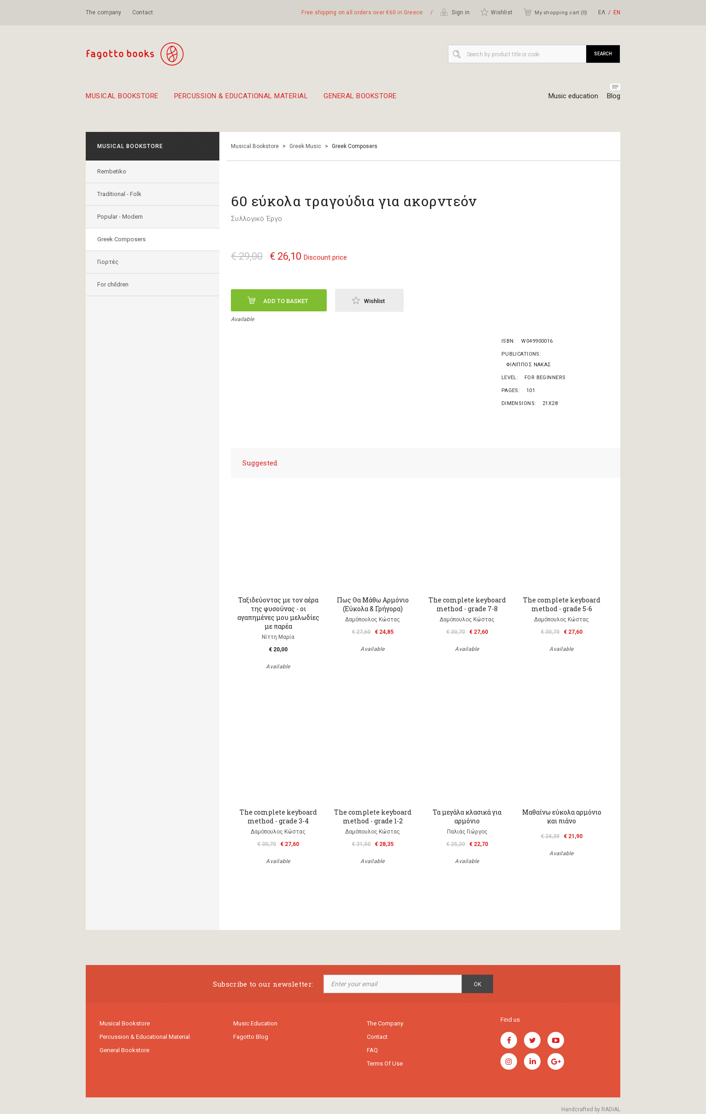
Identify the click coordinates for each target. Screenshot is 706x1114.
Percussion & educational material (241, 100)
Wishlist (496, 12)
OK (477, 984)
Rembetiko (111, 171)
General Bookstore (360, 100)
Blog (613, 96)
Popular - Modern (120, 216)
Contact (142, 12)
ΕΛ (602, 12)
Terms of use (385, 1063)
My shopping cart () (555, 12)
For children (113, 284)
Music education (573, 96)
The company (104, 12)
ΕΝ (616, 12)
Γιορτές (107, 261)
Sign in (455, 12)
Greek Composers (121, 239)
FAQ (372, 1050)
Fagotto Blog (250, 1036)
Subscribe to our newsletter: (263, 984)
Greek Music (305, 146)
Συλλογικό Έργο (256, 218)
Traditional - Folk (119, 194)
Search (603, 53)
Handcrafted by (590, 1109)
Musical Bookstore (122, 100)
